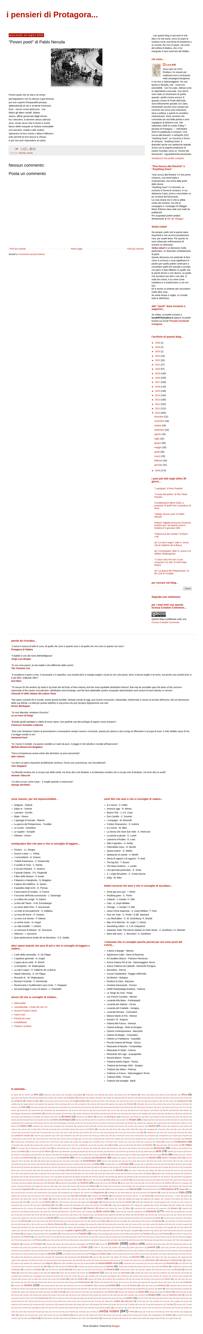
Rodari (38, 1269)
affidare (153, 1095)
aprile (157, 452)
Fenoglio (165, 1167)
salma (22, 1273)
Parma (17, 1234)
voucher (186, 1315)
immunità (14, 1189)
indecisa (84, 1189)
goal (150, 1180)
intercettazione (126, 1193)
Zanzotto (125, 1318)
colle (77, 1136)
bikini (177, 1117)
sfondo (50, 1282)
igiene (144, 1186)
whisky (65, 1318)
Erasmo (143, 1161)
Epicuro (105, 1161)
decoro (124, 1148)
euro (116, 1164)
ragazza (174, 1257)
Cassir (115, 1129)
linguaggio (94, 1202)
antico (171, 1101)
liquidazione (107, 1202)
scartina (57, 1276)
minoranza (162, 1215)
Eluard (43, 1161)
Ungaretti (71, 1308)
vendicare (82, 1312)
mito (187, 1215)
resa (79, 1263)
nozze (118, 1224)
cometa (119, 1136)
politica (133, 1243)
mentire (167, 1212)
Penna (44, 1237)
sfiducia (41, 1282)
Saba (13, 1273)
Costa (158, 1142)
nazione (148, 1221)
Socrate (124, 1285)
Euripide (108, 1164)
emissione (66, 1161)
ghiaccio (167, 1177)
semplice (108, 1279)
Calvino (23, 1126)
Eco (54, 1158)
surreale (141, 1295)
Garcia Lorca (49, 1177)
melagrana (138, 1212)
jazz (39, 1196)
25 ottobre (26, 1095)
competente (163, 1136)
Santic (106, 1273)
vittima (100, 1315)
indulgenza (121, 1189)
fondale (168, 1170)
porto (106, 1247)
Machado (77, 1205)
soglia (142, 1285)
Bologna (66, 1119)
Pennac (53, 1237)
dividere (75, 1155)
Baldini (165, 1110)
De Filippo (187, 1145)
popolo (44, 1247)
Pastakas (127, 1234)
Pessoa (38, 1240)
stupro (62, 1295)
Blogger (115, 1326)
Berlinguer (111, 1117)
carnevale (53, 1129)
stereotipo (86, 1292)
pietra (138, 1240)
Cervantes (44, 1132)
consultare (177, 1139)
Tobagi (107, 1301)
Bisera (31, 1120)
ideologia (128, 1186)
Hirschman (104, 1186)
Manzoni (91, 1208)
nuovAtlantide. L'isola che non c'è (30, 1007)
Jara (33, 1196)
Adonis (134, 1095)
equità (134, 1161)
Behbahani (27, 1117)
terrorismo (54, 1301)
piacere (76, 1240)
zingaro (153, 1318)
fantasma (37, 1167)
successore (73, 1295)
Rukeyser (158, 1270)
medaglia (89, 1212)
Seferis (81, 1279)
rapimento (54, 1260)
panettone (147, 1230)
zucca (167, 1318)
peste (49, 1240)
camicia (46, 1126)
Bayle (180, 1114)
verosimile (158, 1312)
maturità (54, 1212)
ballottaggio (15, 1114)
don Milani (132, 1155)
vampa (29, 1312)
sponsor (151, 1289)
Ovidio (45, 1230)
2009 (158, 470)
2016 (158, 386)
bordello (123, 1120)
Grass (105, 1183)
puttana (17, 1257)
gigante (189, 1177)
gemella (111, 1177)
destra (13, 1151)
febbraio (158, 460)
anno (135, 1101)
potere (132, 1247)
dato (158, 1145)
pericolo (152, 1237)
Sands (82, 1273)
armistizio (159, 1104)
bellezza (47, 1117)
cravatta (26, 1145)
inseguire (76, 1193)
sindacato (187, 1282)
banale (58, 1114)
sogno (151, 1285)
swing (13, 1298)
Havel (64, 1186)
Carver (91, 1129)
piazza (104, 1240)
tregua (79, 1304)
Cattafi (132, 1129)
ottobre (158, 425)
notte (99, 1224)
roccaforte (28, 1270)
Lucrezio (26, 1205)
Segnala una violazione (166, 596)
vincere (41, 1315)
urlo (122, 1308)
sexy (190, 1279)
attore (151, 1107)
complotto (185, 1136)
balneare (27, 1114)
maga (114, 1205)
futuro (148, 1173)
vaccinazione (157, 1308)
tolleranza (128, 1301)
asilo (33, 1107)
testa (89, 1301)
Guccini (148, 1183)
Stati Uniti (58, 1292)
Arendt (102, 1104)
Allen (133, 1098)
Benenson (81, 1117)
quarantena (59, 1257)
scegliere (92, 1276)
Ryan (187, 1270)
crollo (73, 1145)
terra (22, 1301)
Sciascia (14, 1279)
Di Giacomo (34, 1151)
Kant (72, 1196)
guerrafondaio (26, 1186)
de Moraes (85, 1148)
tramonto (25, 1304)
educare (87, 1158)
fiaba (79, 1170)
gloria (143, 1180)
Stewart (121, 1292)
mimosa (151, 1215)
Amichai (46, 1101)
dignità (82, 1151)
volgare (125, 1315)
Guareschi (137, 1183)
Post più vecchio (135, 248)
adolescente (122, 1095)
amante (177, 1098)
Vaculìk (177, 1308)
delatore (134, 1148)
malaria (178, 1205)
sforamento (60, 1282)
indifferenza (109, 1189)
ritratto (157, 1266)
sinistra (28, 1285)
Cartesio (72, 1129)
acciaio (58, 1095)
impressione (52, 1189)
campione (81, 1126)
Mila (120, 1215)
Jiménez (48, 1196)
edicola (77, 1158)
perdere (135, 1237)
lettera (186, 1199)
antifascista (15, 1104)
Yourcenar (94, 1318)
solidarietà (161, 1285)
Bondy (87, 1120)
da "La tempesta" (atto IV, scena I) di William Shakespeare (172, 552)
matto (45, 1212)
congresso (151, 1139)
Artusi (186, 1104)
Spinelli (130, 1289)
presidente (58, 1251)
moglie (23, 1218)
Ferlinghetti (187, 1167)
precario (172, 1247)
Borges (132, 1119)
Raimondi (36, 1260)
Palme (117, 1230)
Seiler (99, 1279)
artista (178, 1104)
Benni (90, 1117)
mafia (105, 1205)
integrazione (98, 1192)
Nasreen (94, 1221)
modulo (14, 1218)
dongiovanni (145, 1155)
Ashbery (14, 1107)
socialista (101, 1285)
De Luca (47, 1148)
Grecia (114, 1183)
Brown (186, 1120)
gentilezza (131, 1177)
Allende (141, 1098)
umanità (61, 1308)
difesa (56, 1151)
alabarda (82, 1098)
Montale (84, 1218)
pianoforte (87, 1240)
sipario (52, 1285)
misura (179, 1215)
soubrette (33, 1289)
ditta (57, 1155)
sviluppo (152, 1295)
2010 (158, 413)
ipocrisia (172, 1193)
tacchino (66, 1298)
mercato (188, 1212)
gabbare (158, 1173)
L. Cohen (176, 1196)
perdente (124, 1237)
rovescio (123, 1270)
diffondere (66, 1151)
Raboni (125, 1257)
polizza (159, 1244)
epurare (125, 1161)
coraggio (85, 1142)
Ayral (95, 1110)
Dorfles (176, 1155)
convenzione (55, 1142)
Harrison (46, 1186)
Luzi (56, 1205)
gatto (60, 1177)
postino (115, 1247)
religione (49, 1263)
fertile (38, 1170)
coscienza (148, 1142)
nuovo (143, 1224)
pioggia (186, 1240)
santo (115, 1273)
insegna (54, 1193)
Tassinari (104, 1298)
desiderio (185, 1148)
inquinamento (42, 1193)
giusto (118, 1180)
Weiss (50, 1318)
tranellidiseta (20, 1022)
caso (107, 1129)
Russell (177, 1269)
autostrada (48, 1110)
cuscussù (122, 1145)
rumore (168, 1270)
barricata (106, 1114)
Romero (55, 1270)
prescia (37, 1251)
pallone (109, 1230)
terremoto (42, 1301)
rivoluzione (184, 1266)
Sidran (135, 1282)
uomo (108, 1308)
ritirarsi (140, 1266)
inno (190, 1189)
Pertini (16, 1240)
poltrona (185, 1244)
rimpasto (81, 1266)
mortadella (147, 1218)
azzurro (113, 1110)
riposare (91, 1266)
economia (64, 1157)
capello (164, 1126)
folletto (151, 1170)
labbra (186, 1196)
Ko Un (138, 1196)
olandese (24, 1227)
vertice (167, 1312)
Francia (58, 1173)
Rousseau (99, 1270)
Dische (189, 1151)
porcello (74, 1247)
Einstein (134, 1158)
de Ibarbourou (34, 1148)
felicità (142, 1167)
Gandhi (26, 1177)
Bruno (23, 1123)
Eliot (28, 1161)
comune (29, 1139)
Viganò (22, 1315)
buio (55, 1123)
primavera (87, 1251)
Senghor (147, 1279)
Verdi (132, 1312)
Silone (169, 1282)
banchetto (68, 1114)
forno (13, 1173)
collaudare (68, 1136)
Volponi (145, 1315)
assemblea (63, 1107)
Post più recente (17, 248)
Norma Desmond (55, 1224)
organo (161, 1227)
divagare (65, 1155)
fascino (64, 1167)
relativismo (37, 1263)
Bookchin (112, 1120)
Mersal (45, 1215)
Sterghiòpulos (98, 1292)
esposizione (64, 1164)
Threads (173, 321)
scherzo (146, 1276)
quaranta (47, 1257)
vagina (186, 1308)
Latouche (74, 1199)
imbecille (185, 1186)
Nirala (23, 1224)
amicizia (56, 1101)
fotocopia (30, 1173)
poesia (102, 1244)
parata (173, 1230)
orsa (178, 1227)
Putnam (189, 1254)
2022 (158, 360)
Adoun (143, 1095)
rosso (82, 1270)
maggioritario (125, 1205)
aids (33, 1098)
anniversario (125, 1101)
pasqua (95, 1234)
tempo (186, 1298)
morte (157, 1218)
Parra (46, 1234)
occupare (185, 1224)
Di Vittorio (46, 1151)
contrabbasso (29, 1142)
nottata (91, 1224)
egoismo (124, 1158)
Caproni (14, 1129)
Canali (90, 1126)
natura (103, 1221)
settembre (159, 430)
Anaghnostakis (79, 1101)
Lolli (171, 1202)
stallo (48, 1292)
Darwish (149, 1145)
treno (87, 1304)
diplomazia (148, 1151)
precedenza (184, 1247)
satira (154, 1273)
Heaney (73, 1186)
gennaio (158, 465)
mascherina (150, 1208)
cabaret (140, 1123)
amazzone (188, 1098)
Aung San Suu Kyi (181, 1107)
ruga (140, 1270)
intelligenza (112, 1193)
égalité (114, 1158)
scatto (74, 1276)
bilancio (186, 1117)
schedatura (124, 1276)
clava (190, 1132)
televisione (176, 1298)
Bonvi (103, 1120)
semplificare (120, 1279)
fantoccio (47, 1167)
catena (123, 1129)
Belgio (37, 1117)
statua (68, 1292)
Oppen (70, 1227)
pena (36, 1237)
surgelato (131, 1295)
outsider (37, 1230)
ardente (93, 1104)
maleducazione (17, 1208)
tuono (140, 1304)
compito (174, 1136)
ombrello (41, 1227)
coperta (66, 1142)
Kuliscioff (157, 1196)
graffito (74, 1183)
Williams (75, 1318)
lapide (54, 1199)
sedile (72, 1279)
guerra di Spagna (182, 1183)
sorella (14, 1289)
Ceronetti (32, 1132)
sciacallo (185, 1276)
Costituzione (181, 1141)
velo (63, 1312)
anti (164, 1101)
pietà (130, 1240)
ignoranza (154, 1186)
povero (141, 1247)
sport (160, 1289)
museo (34, 1221)
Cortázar (120, 1142)
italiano (14, 1196)
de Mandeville (60, 1148)
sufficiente (85, 1295)
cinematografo (108, 1132)
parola (38, 1234)
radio (165, 1257)
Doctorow (95, 1155)
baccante (123, 1110)
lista (117, 1202)
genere (120, 1177)
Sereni (167, 1279)
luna (35, 1205)
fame (180, 1164)
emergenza (54, 1161)
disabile (171, 1151)
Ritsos (165, 1266)
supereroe (106, 1295)
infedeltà (145, 1189)
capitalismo (174, 1126)
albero (100, 1098)
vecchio (55, 1312)
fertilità (46, 1170)
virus (84, 1315)
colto (110, 1136)
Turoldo (189, 1304)
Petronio (66, 1240)
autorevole (36, 1110)
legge (137, 1199)
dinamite (122, 1151)
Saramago (125, 1273)
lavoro (100, 1198)
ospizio (14, 1230)
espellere (52, 1164)
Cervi (53, 1132)
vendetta (71, 1312)
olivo (33, 1227)
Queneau (85, 1257)
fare (56, 1167)
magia (136, 1205)
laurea (91, 1199)
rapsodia (79, 1260)
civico (162, 1132)
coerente (37, 1136)
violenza (66, 1315)
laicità (25, 1199)
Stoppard (131, 1292)
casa (100, 1129)
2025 (158, 347)
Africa (184, 1094)
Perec (143, 1237)
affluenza (162, 1095)
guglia (37, 1186)
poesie (30, 153)
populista (64, 1247)
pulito (172, 1254)
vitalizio (92, 1315)
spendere (84, 1289)
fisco (131, 1170)
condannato (96, 1139)
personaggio (187, 1237)
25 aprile (14, 1095)
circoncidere (131, 1132)
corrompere (109, 1142)
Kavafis (105, 1196)
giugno (158, 443)
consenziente (164, 1139)
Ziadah (143, 1318)
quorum (96, 1257)
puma (180, 1254)
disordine (38, 1155)
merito (37, 1215)
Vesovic (177, 1312)
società (111, 1285)
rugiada (148, 1270)
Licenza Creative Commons (165, 622)
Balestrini (176, 1110)
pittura (58, 1244)
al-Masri (60, 1098)
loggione (163, 1202)
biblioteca (157, 1117)
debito (95, 1148)
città (141, 1132)
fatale (88, 1167)
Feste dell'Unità (67, 1170)
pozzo (163, 1247)
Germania (142, 1177)
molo (31, 1218)
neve (167, 1221)
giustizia (107, 1180)
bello (56, 1117)
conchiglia (74, 1139)
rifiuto (53, 1266)
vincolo (50, 1315)
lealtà (120, 1199)
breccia (161, 1120)
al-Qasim (71, 1098)
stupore (54, 1295)
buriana (90, 1123)
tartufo (95, 1298)
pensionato (73, 1237)
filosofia (119, 1170)
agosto (158, 434)
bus (106, 1123)
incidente (63, 1189)
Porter (84, 1247)
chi (68, 1132)
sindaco (17, 1285)
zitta (160, 1318)
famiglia (189, 1164)
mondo (50, 1218)
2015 (158, 391)
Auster (13, 1110)
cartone (82, 1129)
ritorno (148, 1266)
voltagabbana (156, 1315)
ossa (22, 1230)
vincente (31, 1315)
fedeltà (134, 1167)
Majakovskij (167, 1205)
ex (145, 1164)
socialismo (89, 1285)
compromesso (17, 1139)
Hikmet (92, 1186)
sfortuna (71, 1282)
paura (156, 1234)
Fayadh (125, 1167)
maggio (158, 447)
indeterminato (95, 1189)
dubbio (16, 1158)
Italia (182, 1192)
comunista (52, 1139)
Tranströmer (50, 1304)
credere (46, 1145)
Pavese (165, 1234)
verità (148, 1312)
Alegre (109, 1098)
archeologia (62, 1104)
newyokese (187, 1221)
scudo (53, 1279)
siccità (115, 1282)
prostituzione (80, 1254)
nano (66, 1221)
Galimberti (188, 1173)
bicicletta (168, 1117)
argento (112, 1104)
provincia (115, 1254)
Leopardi (167, 1199)
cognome (48, 1136)
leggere (157, 1199)
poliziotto (149, 1244)
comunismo (40, 1139)
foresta (186, 1170)
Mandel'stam (42, 1208)
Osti (28, 1230)
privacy (109, 1251)
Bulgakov (64, 1123)
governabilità (27, 1183)
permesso (163, 1237)
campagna (57, 1126)
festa (54, 1170)
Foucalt (40, 1173)
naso (85, 1221)
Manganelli (78, 1208)
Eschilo (43, 1164)
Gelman (95, 1177)
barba (88, 1114)
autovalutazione (62, 1110)
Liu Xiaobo (127, 1202)
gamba (16, 1177)
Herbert (83, 1186)
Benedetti (66, 1116)
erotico (186, 1161)
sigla (152, 1282)
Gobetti (167, 1180)
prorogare (41, 1254)
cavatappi (150, 1129)
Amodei (66, 1101)
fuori (133, 1173)
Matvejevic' (65, 1212)
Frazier (67, 1173)
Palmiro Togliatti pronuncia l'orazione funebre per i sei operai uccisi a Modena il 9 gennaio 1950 (172, 525)
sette (183, 1279)
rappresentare (66, 1260)
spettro (104, 1289)
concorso (85, 1139)
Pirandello (37, 1244)
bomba (78, 1120)
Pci (182, 1234)
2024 (158, 351)
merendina (27, 1215)
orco (144, 1227)
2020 (158, 369)
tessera (64, 1301)
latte (83, 1199)
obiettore (161, 1224)
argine (120, 1104)
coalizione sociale (22, 1135)
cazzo (179, 1129)
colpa (94, 1136)
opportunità (94, 1227)
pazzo (175, 1234)
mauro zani (19, 1014)
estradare (76, 1164)
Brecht (170, 1120)
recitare (126, 1260)
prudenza (137, 1254)
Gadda (167, 1173)
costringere (15, 1145)
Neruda (22, 153)
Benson (100, 1117)
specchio (59, 1289)
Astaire (97, 1107)
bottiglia (145, 1120)
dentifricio (174, 1148)
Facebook (183, 321)
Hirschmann (116, 1186)
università (98, 1308)
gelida (86, 1177)
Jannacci (23, 1196)
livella (137, 1202)
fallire (173, 1164)
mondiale (39, 1218)
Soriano (23, 1289)
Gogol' (175, 1180)
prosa (51, 1253)
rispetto (121, 1266)
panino (156, 1230)
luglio (157, 438)
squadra (186, 1289)
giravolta (60, 1180)
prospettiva (67, 1254)
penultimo (95, 1237)
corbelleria (97, 1142)
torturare (166, 1301)
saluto (62, 1273)
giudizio (89, 1180)
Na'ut (58, 1221)
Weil (43, 1318)
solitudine (173, 1285)
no (30, 1224)
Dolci (105, 1155)
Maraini (102, 1208)
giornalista (40, 1180)
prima (77, 1251)
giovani (51, 1180)
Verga (140, 1312)
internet (153, 1192)
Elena (143, 1158)
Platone (92, 1244)
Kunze (167, 1196)
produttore (141, 1251)
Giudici (79, 1180)
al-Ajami (50, 1098)
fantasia (27, 1167)
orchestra (135, 1227)
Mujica (189, 1218)
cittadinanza (151, 1132)
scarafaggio (37, 1276)
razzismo (106, 1260)
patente (137, 1234)
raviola (88, 1260)
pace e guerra (75, 1230)
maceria (66, 1205)
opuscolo (118, 1227)
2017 (158, 382)
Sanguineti (93, 1272)
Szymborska (43, 1298)
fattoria (97, 1167)
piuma (66, 1244)
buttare (122, 1123)
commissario (139, 1136)
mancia (30, 1208)
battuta (154, 1114)
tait (88, 1298)
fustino (140, 1173)
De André (174, 1145)
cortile (137, 1142)
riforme (71, 1266)
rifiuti (45, 1266)
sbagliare (163, 1273)
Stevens (111, 1292)
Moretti (130, 1218)
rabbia (116, 1257)
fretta (75, 1173)
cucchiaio (100, 1145)
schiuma (175, 1276)
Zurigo (175, 1318)
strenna (17, 1295)
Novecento (108, 1224)
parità (189, 1230)
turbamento (158, 1304)
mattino (37, 1212)
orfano (152, 1227)
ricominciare (16, 1266)
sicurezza (125, 1282)
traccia (186, 1301)
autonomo (24, 1110)
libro (57, 1202)
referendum (150, 1260)
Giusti (98, 1180)
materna (185, 1208)
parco (182, 1230)
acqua (79, 1095)
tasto (114, 1298)
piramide (26, 1244)
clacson (170, 1132)
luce (178, 1202)
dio (139, 1151)
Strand (169, 1292)
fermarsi (17, 1170)
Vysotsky (24, 1318)
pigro (170, 1240)
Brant (153, 1120)
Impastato (26, 1189)
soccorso (77, 1285)
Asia (23, 1107)
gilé (15, 1180)
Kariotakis (82, 1196)
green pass (125, 1183)
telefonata (155, 1298)
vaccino (168, 1308)
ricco (180, 1263)
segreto (91, 1279)
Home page (76, 248)
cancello (100, 1126)
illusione (175, 1186)
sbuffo (186, 1273)
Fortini (21, 1173)
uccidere (25, 1308)
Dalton (139, 1145)
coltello (102, 1136)
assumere (87, 1107)
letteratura (15, 1202)
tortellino (156, 1301)
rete (148, 1263)
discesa (180, 1151)
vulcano (14, 1318)
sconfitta (34, 1279)
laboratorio (15, 1199)
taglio (82, 1298)
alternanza (151, 1098)
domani (122, 1155)
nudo (126, 1224)
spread (176, 1289)
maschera (138, 1208)
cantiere (131, 1126)
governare (40, 1183)
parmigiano (28, 1234)
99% (36, 1094)
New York (176, 1221)
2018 (158, 377)
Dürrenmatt (28, 1158)
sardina (138, 1273)
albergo (92, 1098)
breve (178, 1120)
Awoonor (85, 1110)
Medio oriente (103, 1211)
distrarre (48, 1155)
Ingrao (182, 1189)
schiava (156, 1276)
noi (36, 1224)
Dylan (39, 1158)
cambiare (36, 1126)
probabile (119, 1251)
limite (75, 1202)
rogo (47, 1270)
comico (128, 1136)
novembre (159, 421)
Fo (137, 1170)
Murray (24, 1221)
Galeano (177, 1173)
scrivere (44, 1279)
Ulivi (46, 1308)
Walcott (34, 1318)
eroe (178, 1161)
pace (62, 1230)
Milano (128, 1215)
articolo (169, 1104)
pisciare (49, 1244)
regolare (26, 1263)
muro (16, 1221)
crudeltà (81, 1145)
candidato (111, 1126)
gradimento (63, 1183)
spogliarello (140, 1289)
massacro (163, 1208)
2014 (158, 395)
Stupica (36, 1295)
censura (14, 1132)
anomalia (144, 1101)
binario (14, 1120)
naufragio (123, 1221)
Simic (178, 1282)
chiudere (85, 1132)
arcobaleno (82, 1104)
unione (81, 1308)
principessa (99, 1251)
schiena (165, 1276)
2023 (158, 356)
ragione (14, 1260)
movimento (179, 1218)
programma (163, 1251)
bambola (48, 1114)
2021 (158, 364)
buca (48, 1123)
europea (137, 1164)
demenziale (145, 1148)
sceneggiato (112, 1276)
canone (121, 1126)
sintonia (43, 1285)
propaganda (187, 1251)
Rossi (74, 1270)
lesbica (177, 1199)
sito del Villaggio (175, 218)
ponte (25, 1247)
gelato (77, 1177)
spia (112, 1289)
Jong (57, 1196)
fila (111, 1170)
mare (120, 1208)
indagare (73, 1189)
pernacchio (174, 1237)
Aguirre (26, 1098)
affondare (174, 1095)
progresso (175, 1251)
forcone (177, 1170)
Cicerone (96, 1132)
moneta (62, 1218)
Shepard (106, 1282)
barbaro (97, 1114)
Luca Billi (171, 64)
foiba (143, 1170)
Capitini (186, 1126)
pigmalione (160, 1240)
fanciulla (17, 1167)
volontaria (135, 1315)
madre (87, 1205)
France (49, 1173)
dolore (113, 1155)
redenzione (137, 1260)
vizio (117, 1315)
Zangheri (115, 1318)
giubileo (70, 1180)
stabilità (14, 1292)
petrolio (57, 1240)
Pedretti (27, 1237)
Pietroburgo (148, 1240)
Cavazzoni (162, 1129)
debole (103, 1148)
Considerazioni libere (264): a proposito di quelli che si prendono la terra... (172, 505)
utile (136, 1308)
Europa (125, 1164)
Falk (166, 1164)
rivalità (174, 1266)
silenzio (161, 1282)
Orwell (186, 1227)
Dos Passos (187, 1155)
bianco (147, 1117)
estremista (87, 1164)
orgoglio (170, 1227)
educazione (101, 1157)
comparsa (151, 1136)
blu (48, 1120)
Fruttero (91, 1173)
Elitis (35, 1161)
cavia (172, 1129)
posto (124, 1247)
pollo (167, 1244)
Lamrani (35, 1199)
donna (155, 1155)
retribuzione (158, 1263)
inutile (163, 1193)
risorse (109, 1266)
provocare (126, 1254)
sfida (33, 1282)
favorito (116, 1167)
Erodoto (169, 1161)
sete (176, 1279)
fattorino (106, 1167)
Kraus (147, 1196)
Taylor (121, 1298)
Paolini (165, 1230)
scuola (62, 1279)
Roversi (110, 1269)
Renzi (60, 1263)
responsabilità (89, 1263)
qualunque (36, 1257)
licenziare (66, 1202)
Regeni (189, 1260)
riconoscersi (29, 1266)
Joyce (64, 1196)
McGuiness (77, 1212)
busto (113, 1123)
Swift (187, 1295)
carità (43, 1129)
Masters (174, 1208)
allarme (124, 1098)
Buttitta (131, 1123)
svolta (163, 1295)
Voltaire (169, 1315)
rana (44, 1260)
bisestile (40, 1120)
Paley (100, 1230)
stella (76, 1292)
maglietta (146, 1205)
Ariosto (130, 1104)
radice (157, 1257)
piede (123, 1240)
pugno (164, 1254)
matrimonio (15, 1212)
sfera (25, 1282)
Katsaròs (94, 1196)
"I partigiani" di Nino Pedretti (168, 488)
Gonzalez (15, 1183)
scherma (136, 1276)
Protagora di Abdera (97, 1254)
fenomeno (176, 1167)
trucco (122, 1304)
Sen (130, 1279)
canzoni (152, 1126)
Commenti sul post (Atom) (32, 254)
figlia (105, 1170)
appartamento (29, 1104)
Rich (187, 1263)
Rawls (97, 1260)
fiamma (88, 1170)
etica (97, 1164)
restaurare (128, 1263)
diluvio (91, 1151)
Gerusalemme (155, 1177)
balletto (186, 1110)
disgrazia (28, 1155)
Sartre (146, 1273)
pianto (96, 1240)
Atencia (118, 1107)
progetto (152, 1251)
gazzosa (68, 1177)
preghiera (27, 1251)
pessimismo (27, 1240)
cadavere (149, 1123)
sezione (17, 1282)
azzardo (103, 1110)
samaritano (72, 1273)
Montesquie (98, 1218)
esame (24, 1164)
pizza (75, 1244)
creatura (36, 1145)
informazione (167, 1189)
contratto (42, 1142)
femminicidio (153, 1167)
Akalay (41, 1098)
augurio (168, 1107)
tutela (16, 1308)
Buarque (39, 1123)
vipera (75, 1315)
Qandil (26, 1257)
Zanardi (105, 1318)
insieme (87, 1193)
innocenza (29, 1193)
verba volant (109, 1311)
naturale (113, 1221)
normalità (71, 1224)
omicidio (61, 1227)
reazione (116, 1260)
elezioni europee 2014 (172, 1158)
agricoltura (15, 1098)
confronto (127, 1139)
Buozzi (80, 1123)
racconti (136, 1257)
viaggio (186, 1312)
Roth (90, 1270)
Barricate (117, 1114)
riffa (38, 1266)
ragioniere (25, 1260)
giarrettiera (178, 1177)
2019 (158, 373)
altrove (168, 1098)
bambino (38, 1113)
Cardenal (34, 1129)
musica (42, 1221)
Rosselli (65, 1269)
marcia (111, 1208)
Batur (162, 1114)
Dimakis (100, 1151)
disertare (17, 1155)
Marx (128, 1208)
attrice (159, 1107)
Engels (77, 1161)
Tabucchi (55, 1298)
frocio (83, 1173)
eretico (160, 1161)
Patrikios (147, 1234)
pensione (84, 1237)
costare (168, 1142)
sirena (61, 1285)
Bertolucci (137, 1117)
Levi (25, 1202)
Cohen (57, 1136)
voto (177, 1315)
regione (17, 1263)
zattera (135, 1318)
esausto (33, 1164)
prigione (69, 1251)
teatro (130, 1298)
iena (137, 1186)
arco (72, 1104)
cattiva (140, 1129)
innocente (18, 1193)
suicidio (95, 1295)
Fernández (28, 1170)
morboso (120, 1218)
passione (116, 1234)
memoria (151, 1211)
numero (135, 1224)
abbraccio (48, 1095)
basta (126, 1114)
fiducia (96, 1170)
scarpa (48, 1276)
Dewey (22, 1151)
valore (20, 1312)
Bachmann (135, 1110)
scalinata (14, 1276)
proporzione (18, 1254)
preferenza (15, 1251)
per (104, 1237)
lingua (83, 1202)
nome (42, 1224)
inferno (155, 1189)
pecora (189, 1234)
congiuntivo (139, 1139)
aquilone (51, 1104)
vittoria (109, 1315)
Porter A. (96, 1247)
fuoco (125, 1173)
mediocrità (119, 1212)
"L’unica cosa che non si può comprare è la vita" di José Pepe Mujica (170, 562)
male (187, 1205)
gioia (31, 1180)
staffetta (32, 1292)
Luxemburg (45, 1205)
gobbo (157, 1180)
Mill (135, 1215)
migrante (111, 1215)
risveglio (130, 1266)
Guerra (168, 1183)
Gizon (126, 1180)
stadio (23, 1292)
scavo (82, 1276)
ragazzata (185, 1257)
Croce (55, 1145)
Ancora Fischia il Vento (25, 1010)
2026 (158, 342)
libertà (48, 1202)
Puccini (147, 1254)
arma (150, 1104)
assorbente (75, 1107)
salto (45, 1273)
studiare (26, 1295)
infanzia (133, 1189)
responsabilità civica (108, 1263)
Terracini (31, 1301)
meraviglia (178, 1212)
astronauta (107, 1107)
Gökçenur (185, 1180)
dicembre (159, 416)
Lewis (32, 1202)
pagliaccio (91, 1230)
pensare (62, 1237)
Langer (45, 1199)
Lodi (154, 1202)
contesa (17, 1142)
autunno (75, 1110)
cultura (110, 1145)
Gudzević (158, 1183)
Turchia (169, 1304)
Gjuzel (135, 1180)
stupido (45, 1295)
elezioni (152, 1157)
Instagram (157, 324)
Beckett (189, 1114)
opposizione (107, 1227)
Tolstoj (139, 1301)
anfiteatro (112, 1101)
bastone (135, 1114)
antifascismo (183, 1101)
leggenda (147, 1199)
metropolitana (99, 1215)
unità (89, 1308)
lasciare (64, 1199)
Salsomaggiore (34, 1273)
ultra (53, 1308)
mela (129, 1212)
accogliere (69, 1095)
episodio (114, 1161)
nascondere (75, 1221)
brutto (31, 1123)
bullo (73, 1123)
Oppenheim (81, 1227)
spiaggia (120, 1289)
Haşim (56, 1186)
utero (130, 1308)
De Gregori (20, 1148)
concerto (63, 1139)
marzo (157, 456)
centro (23, 1132)
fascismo (73, 1167)
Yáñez (83, 1318)
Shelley (97, 1282)
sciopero (24, 1279)
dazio (165, 1145)
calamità (173, 1123)
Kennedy (128, 1196)
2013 (158, 399)
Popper (54, 1247)
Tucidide (131, 1304)
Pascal (63, 1234)
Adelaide (101, 1095)
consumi (188, 1139)
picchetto (114, 1240)
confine (108, 1139)
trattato (70, 1304)
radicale (148, 1257)
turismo (179, 1304)
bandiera (79, 1114)
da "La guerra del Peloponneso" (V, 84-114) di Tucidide (171, 572)
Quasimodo (72, 1257)
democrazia (159, 1148)
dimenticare (111, 1151)
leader (111, 1199)
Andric (102, 1101)
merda (16, 1215)
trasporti (61, 1304)
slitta (68, 1285)
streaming (179, 1292)
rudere (132, 1270)
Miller (142, 1215)
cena (187, 1129)
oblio (170, 1224)
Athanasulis (129, 1107)
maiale (156, 1205)
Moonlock (110, 1218)
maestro (96, 1205)
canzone (141, 1126)
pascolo (72, 1234)
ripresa (100, 1266)
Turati (148, 1304)
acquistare (90, 1095)
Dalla (131, 1145)
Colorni (85, 1136)
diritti (158, 1151)
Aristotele (140, 1104)
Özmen (54, 1230)
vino (57, 1315)
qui (178, 295)
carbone (24, 1129)
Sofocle (133, 1285)
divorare (85, 1155)
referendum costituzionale (170, 1260)
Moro (138, 1218)
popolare (34, 1247)
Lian (40, 1202)
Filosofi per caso (22, 1018)
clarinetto (180, 1132)
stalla (40, 1292)
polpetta (176, 1244)
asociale (41, 1107)
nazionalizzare (136, 1221)
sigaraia (144, 1282)
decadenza (114, 1148)
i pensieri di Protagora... (52, 14)
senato (138, 1279)
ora (127, 1227)
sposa (168, 1289)
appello (41, 1104)
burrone (99, 1123)
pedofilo (17, 1237)
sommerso (185, 1285)
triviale (113, 1304)
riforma (61, 1266)
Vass (47, 1312)
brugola (14, 1123)
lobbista (146, 1202)
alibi (116, 1098)
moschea (167, 1218)
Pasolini (83, 1233)
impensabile (39, 1189)
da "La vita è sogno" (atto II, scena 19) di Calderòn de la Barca (171, 543)
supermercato (118, 1295)
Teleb (146, 1298)
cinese (120, 1132)
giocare (23, 1180)
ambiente (18, 1101)
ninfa (16, 1224)
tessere (74, 1301)
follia (159, 1170)
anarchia (93, 1101)
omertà (51, 1227)
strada (151, 1292)
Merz (54, 1215)
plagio (82, 1244)
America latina (32, 1101)
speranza (95, 1289)
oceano (14, 1227)
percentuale (113, 1237)
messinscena (64, 1215)
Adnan (111, 1095)
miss (171, 1215)
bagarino (146, 1110)
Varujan (38, 1312)
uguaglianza (36, 1308)
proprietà (30, 1254)
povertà (151, 1247)
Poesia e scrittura (23, 1026)
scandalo (25, 1276)
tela (139, 1298)
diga (75, 1151)
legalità (128, 1199)
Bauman (171, 1114)
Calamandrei (162, 1123)
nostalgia (81, 1224)
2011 (158, 408)
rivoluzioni (15, 1269)
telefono (166, 1298)
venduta (93, 1312)
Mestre (76, 1215)
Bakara (156, 1110)
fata (81, 1167)
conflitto (117, 1139)
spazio (50, 1289)
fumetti (108, 1173)
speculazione (72, 1289)
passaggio (105, 1234)
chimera (76, 1132)
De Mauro (73, 1148)
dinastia (132, 1151)
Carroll (63, 1129)
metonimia (86, 1215)
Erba (152, 1161)
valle (13, 1312)
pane (137, 1230)
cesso (61, 1132)
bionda (22, 1120)
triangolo (95, 1304)
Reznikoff (170, 1263)
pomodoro (15, 1247)
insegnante (65, 1193)
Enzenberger (89, 1160)
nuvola (152, 1224)
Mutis (51, 1221)
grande (97, 1183)
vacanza (145, 1308)
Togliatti (116, 1301)
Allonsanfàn (20, 1003)
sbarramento (176, 1273)
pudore (156, 1254)
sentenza (157, 1279)
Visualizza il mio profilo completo (168, 158)
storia (141, 1291)
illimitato (165, 1186)
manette (66, 1208)
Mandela (54, 1208)
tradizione (15, 1304)
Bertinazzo (125, 1117)
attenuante (141, 1107)
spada (42, 1289)
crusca (90, 1145)
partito (54, 1234)
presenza (46, 1251)
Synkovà (22, 1298)
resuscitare (139, 1263)
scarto (66, 1276)
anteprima (155, 1101)
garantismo (36, 1177)
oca (177, 1224)
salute (53, 1273)
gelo (103, 1177)
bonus (95, 1120)
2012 (158, 404)
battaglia (144, 1114)
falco (159, 1164)
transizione (37, 1304)
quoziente (106, 1257)
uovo (116, 1308)
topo (147, 1301)
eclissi (47, 1158)
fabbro (151, 1164)
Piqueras (15, 1244)
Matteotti (26, 1212)
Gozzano (51, 1183)
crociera (64, 1145)
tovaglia (177, 1301)
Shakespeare (84, 1282)
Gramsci (84, 1183)
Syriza (31, 1298)
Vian (13, 1315)
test (81, 1301)
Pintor (177, 1240)
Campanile (69, 1126)
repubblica (69, 1263)
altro (160, 1098)
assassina (52, 1107)
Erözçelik (14, 1164)
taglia (74, 1298)
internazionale (141, 1193)
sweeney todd (175, 1295)
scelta (101, 1276)
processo (130, 1251)
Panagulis (127, 1230)
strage (160, 1292)
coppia (75, 1142)
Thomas (98, 1301)
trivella (105, 1304)
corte (130, 1142)
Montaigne (72, 1218)
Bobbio (55, 1120)
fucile (100, 1173)
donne (164, 1154)
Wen (58, 1318)
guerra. (14, 1186)
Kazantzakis (117, 1196)
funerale (117, 1173)
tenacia (14, 1301)
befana (17, 1117)
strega (189, 1292)
